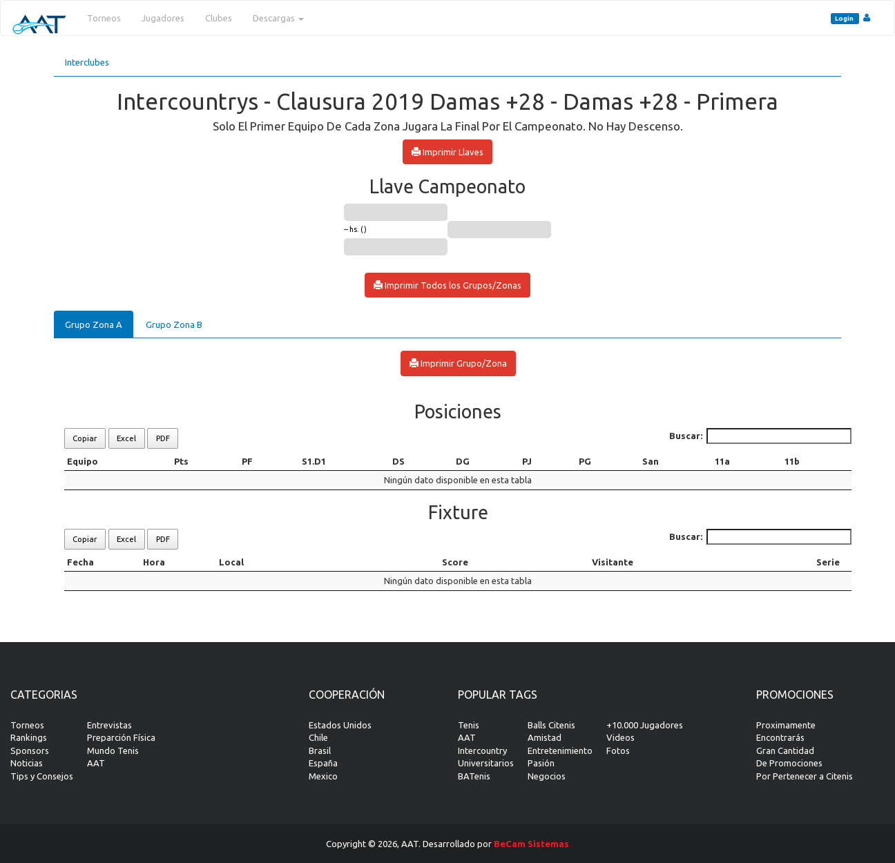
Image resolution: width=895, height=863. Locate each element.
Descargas (278, 18)
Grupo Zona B (174, 324)
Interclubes (87, 62)
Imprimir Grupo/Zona (458, 363)
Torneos (104, 18)
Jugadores (163, 18)
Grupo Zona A (93, 324)
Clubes (218, 18)
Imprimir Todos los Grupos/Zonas (447, 285)
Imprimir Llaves (447, 152)
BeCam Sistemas (531, 844)
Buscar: (760, 436)
